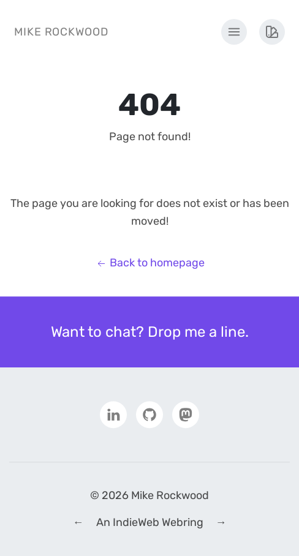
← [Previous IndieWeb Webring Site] (78, 522)
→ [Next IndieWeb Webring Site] (221, 522)
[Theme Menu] (272, 32)
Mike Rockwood (61, 32)
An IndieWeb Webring (149, 522)
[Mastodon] (185, 414)
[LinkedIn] (113, 414)
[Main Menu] (234, 32)
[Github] (149, 414)
